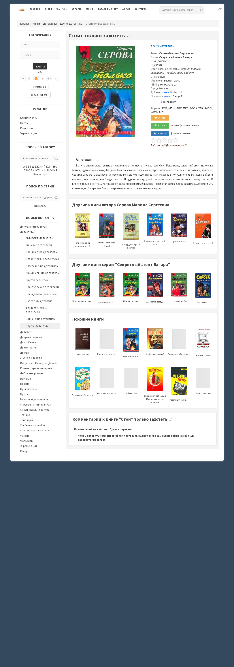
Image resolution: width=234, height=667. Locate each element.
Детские (25, 332)
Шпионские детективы (40, 319)
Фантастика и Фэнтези (34, 430)
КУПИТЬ (160, 117)
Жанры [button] (60, 9)
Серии (89, 9)
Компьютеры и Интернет (36, 368)
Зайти (40, 66)
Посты (24, 123)
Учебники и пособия (33, 425)
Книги (48, 9)
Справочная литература (35, 404)
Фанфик (25, 435)
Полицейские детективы (42, 294)
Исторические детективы (42, 259)
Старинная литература (34, 409)
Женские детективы (39, 245)
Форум (126, 9)
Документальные (31, 337)
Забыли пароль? (40, 94)
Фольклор (26, 441)
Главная (35, 9)
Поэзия (24, 383)
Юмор (24, 451)
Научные (25, 378)
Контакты (141, 9)
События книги (169, 101)
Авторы (76, 9)
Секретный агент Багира (175, 57)
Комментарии (29, 118)
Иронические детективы (41, 252)
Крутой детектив (37, 280)
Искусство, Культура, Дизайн (39, 363)
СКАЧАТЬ (160, 133)
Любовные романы (32, 373)
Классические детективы (42, 266)
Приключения (29, 389)
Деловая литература (33, 226)
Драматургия (28, 347)
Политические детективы (42, 287)
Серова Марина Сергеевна (176, 53)
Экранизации (28, 133)
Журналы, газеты (31, 358)
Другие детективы (71, 23)
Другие (24, 352)
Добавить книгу (107, 9)
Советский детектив (39, 301)
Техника (25, 415)
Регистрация (39, 86)
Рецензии (26, 128)
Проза (24, 394)
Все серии (40, 206)
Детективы (50, 23)
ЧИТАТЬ (160, 125)
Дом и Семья (28, 342)
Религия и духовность (34, 399)
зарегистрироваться (91, 439)
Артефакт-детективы (39, 238)
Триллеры (26, 420)
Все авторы (40, 174)
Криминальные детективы (42, 273)
